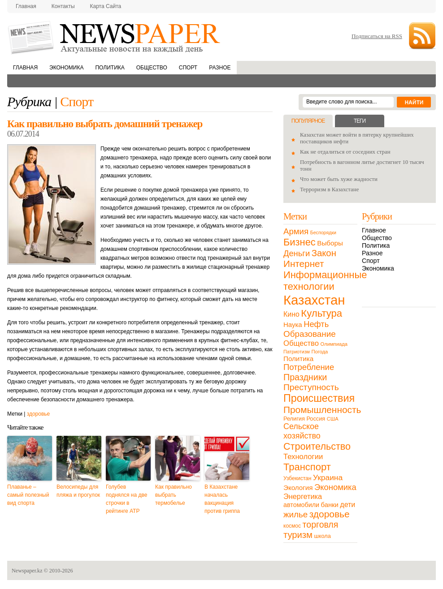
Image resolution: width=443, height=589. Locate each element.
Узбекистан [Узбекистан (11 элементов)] (297, 478)
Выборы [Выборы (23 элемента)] (330, 243)
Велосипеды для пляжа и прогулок (78, 491)
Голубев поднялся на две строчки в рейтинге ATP (126, 499)
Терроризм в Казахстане (329, 189)
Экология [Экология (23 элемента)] (298, 487)
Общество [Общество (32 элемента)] (301, 343)
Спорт (188, 67)
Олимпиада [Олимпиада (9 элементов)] (334, 344)
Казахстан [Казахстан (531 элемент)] (314, 299)
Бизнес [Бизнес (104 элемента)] (299, 242)
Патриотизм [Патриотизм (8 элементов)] (296, 351)
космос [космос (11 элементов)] (292, 526)
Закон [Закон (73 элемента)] (324, 253)
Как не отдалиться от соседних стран (345, 152)
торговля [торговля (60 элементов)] (321, 524)
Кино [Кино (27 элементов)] (291, 314)
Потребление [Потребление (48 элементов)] (308, 367)
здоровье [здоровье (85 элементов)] (329, 514)
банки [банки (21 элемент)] (330, 504)
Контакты (63, 6)
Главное (374, 230)
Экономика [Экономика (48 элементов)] (335, 487)
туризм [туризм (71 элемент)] (298, 535)
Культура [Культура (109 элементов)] (321, 313)
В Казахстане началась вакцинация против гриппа (222, 499)
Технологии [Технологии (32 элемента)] (303, 456)
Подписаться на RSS (377, 36)
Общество (151, 67)
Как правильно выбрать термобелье (173, 495)
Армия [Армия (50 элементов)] (295, 231)
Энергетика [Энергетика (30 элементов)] (302, 496)
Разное (219, 67)
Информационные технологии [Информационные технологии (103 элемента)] (325, 280)
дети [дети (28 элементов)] (347, 504)
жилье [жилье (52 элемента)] (295, 514)
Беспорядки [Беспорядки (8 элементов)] (323, 232)
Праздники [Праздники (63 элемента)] (305, 377)
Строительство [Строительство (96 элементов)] (317, 446)
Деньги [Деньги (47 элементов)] (296, 253)
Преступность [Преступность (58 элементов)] (311, 387)
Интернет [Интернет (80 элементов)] (303, 263)
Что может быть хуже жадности (339, 179)
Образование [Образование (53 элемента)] (309, 334)
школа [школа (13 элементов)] (322, 536)
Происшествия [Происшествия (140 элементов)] (319, 398)
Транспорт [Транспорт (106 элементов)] (307, 467)
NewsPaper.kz (114, 37)
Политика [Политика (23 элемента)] (298, 358)
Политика (109, 67)
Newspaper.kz (27, 571)
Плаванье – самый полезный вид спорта (28, 495)
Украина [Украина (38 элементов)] (328, 477)
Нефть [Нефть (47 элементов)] (316, 324)
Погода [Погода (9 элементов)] (319, 351)
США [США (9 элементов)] (333, 418)
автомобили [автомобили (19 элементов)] (301, 504)
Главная (26, 6)
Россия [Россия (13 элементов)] (315, 418)
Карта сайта (106, 6)
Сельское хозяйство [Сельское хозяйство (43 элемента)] (302, 431)
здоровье (38, 414)
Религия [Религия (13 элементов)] (294, 418)
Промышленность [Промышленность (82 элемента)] (322, 409)
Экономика (66, 67)
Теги (359, 121)
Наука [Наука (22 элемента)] (292, 324)
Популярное (308, 121)
